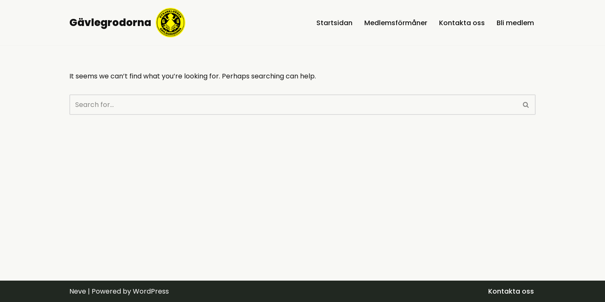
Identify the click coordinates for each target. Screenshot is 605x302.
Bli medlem (515, 23)
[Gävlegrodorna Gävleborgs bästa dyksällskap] (127, 23)
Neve (77, 291)
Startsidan (334, 23)
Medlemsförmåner (395, 23)
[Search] (293, 104)
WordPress (151, 291)
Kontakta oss (462, 23)
